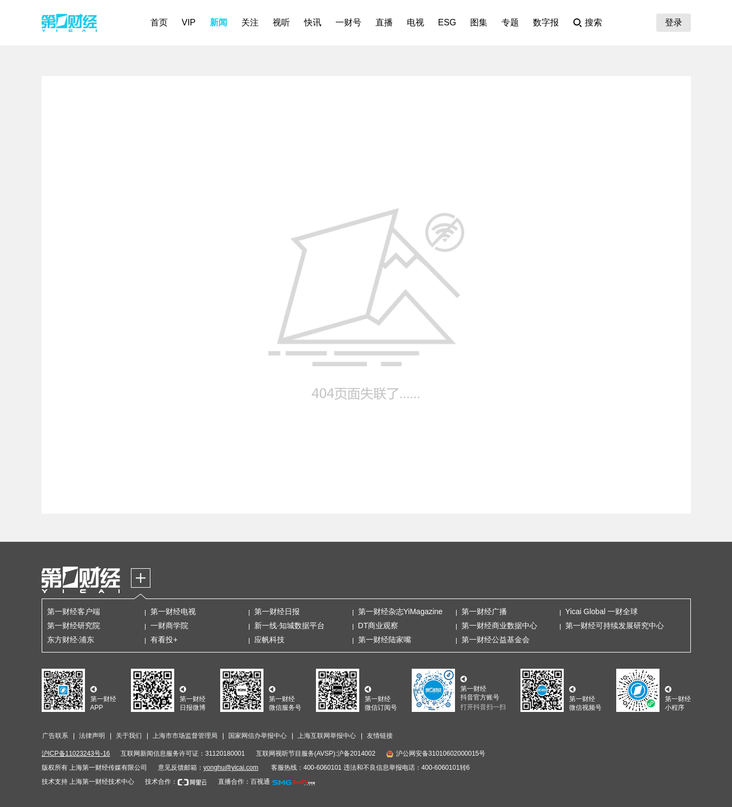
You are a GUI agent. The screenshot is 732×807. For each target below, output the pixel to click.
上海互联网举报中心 (327, 735)
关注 (250, 22)
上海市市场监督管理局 (185, 735)
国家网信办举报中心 (257, 735)
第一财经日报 (277, 611)
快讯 (312, 22)
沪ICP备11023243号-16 (76, 753)
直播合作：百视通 (244, 781)
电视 (415, 22)
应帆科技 (269, 639)
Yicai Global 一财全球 (601, 611)
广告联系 (55, 735)
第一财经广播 (484, 611)
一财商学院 (169, 625)
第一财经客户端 (73, 611)
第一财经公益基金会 (495, 639)
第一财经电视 (173, 611)
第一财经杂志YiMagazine (400, 611)
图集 (478, 22)
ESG (447, 22)
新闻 (218, 22)
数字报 (546, 22)
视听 (281, 22)
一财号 (348, 22)
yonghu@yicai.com (231, 767)
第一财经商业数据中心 (499, 625)
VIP (189, 22)
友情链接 (380, 735)
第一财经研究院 (73, 625)
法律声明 (92, 735)
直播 (384, 22)
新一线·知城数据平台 (289, 625)
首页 (159, 22)
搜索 (593, 22)
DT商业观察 (378, 625)
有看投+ (163, 639)
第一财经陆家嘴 (384, 639)
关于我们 (129, 735)
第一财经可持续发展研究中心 (614, 625)
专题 (510, 22)
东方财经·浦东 (71, 639)
